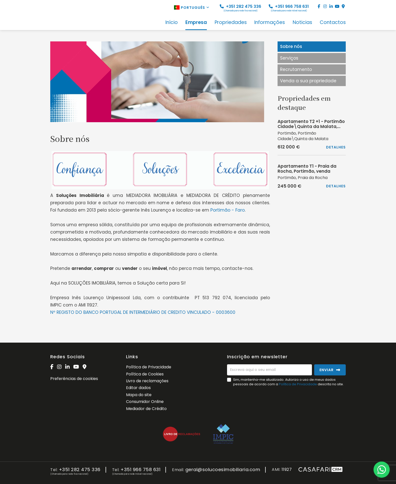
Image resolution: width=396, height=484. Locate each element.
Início (171, 23)
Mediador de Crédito (146, 409)
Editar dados (138, 388)
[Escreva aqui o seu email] (269, 369)
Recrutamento (296, 69)
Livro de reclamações (147, 381)
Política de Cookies (145, 374)
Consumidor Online (145, 401)
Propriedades (231, 23)
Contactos (333, 23)
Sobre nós (291, 46)
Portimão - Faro (227, 210)
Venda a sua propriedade (308, 81)
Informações (269, 23)
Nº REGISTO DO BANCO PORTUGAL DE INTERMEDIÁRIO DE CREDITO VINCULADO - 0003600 (142, 312)
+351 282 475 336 (240, 8)
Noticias (302, 23)
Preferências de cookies (74, 378)
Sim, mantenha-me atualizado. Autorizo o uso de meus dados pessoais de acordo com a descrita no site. (288, 382)
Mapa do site (139, 395)
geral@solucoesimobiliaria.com (222, 470)
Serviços (289, 58)
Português (191, 7)
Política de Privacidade (148, 367)
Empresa (196, 23)
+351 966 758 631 (289, 8)
